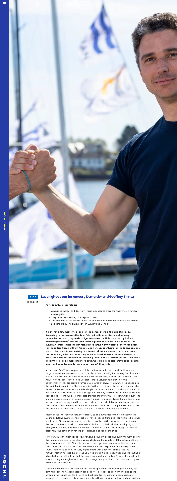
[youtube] (4, 471)
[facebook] (4, 466)
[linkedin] (4, 476)
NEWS (33, 296)
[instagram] (4, 457)
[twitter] (4, 462)
